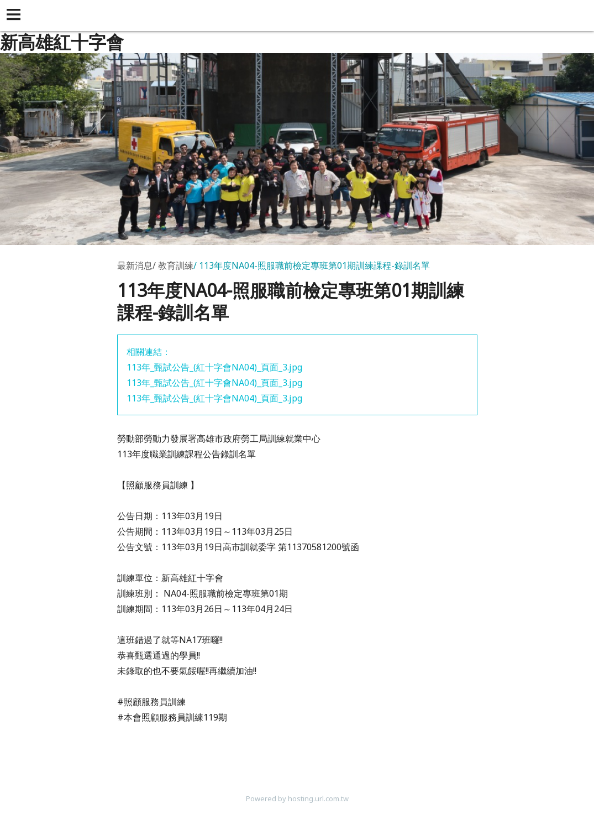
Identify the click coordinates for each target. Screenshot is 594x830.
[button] (15, 15)
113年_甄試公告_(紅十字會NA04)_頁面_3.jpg (214, 367)
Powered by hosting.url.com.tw (297, 798)
